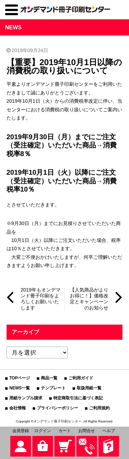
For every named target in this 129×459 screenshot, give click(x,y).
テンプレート (53, 388)
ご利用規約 (99, 408)
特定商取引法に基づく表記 (78, 398)
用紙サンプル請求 (25, 398)
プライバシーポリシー (57, 408)
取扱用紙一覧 (89, 388)
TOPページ (19, 378)
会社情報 (17, 408)
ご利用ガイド (80, 378)
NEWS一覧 (19, 388)
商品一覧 (49, 378)
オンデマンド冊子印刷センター (57, 421)
